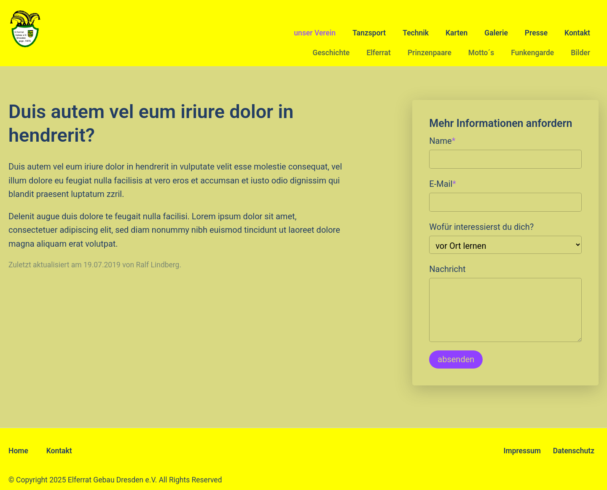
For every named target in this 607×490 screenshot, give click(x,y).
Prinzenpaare (429, 52)
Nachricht (447, 269)
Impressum (522, 451)
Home (18, 451)
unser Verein (315, 33)
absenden (456, 359)
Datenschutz (573, 451)
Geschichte (330, 52)
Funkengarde (532, 52)
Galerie (496, 33)
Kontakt (577, 33)
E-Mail (442, 183)
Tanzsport (369, 33)
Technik (416, 33)
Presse (536, 33)
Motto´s (481, 52)
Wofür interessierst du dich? (481, 227)
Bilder (580, 52)
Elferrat (378, 52)
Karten (456, 33)
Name (442, 140)
